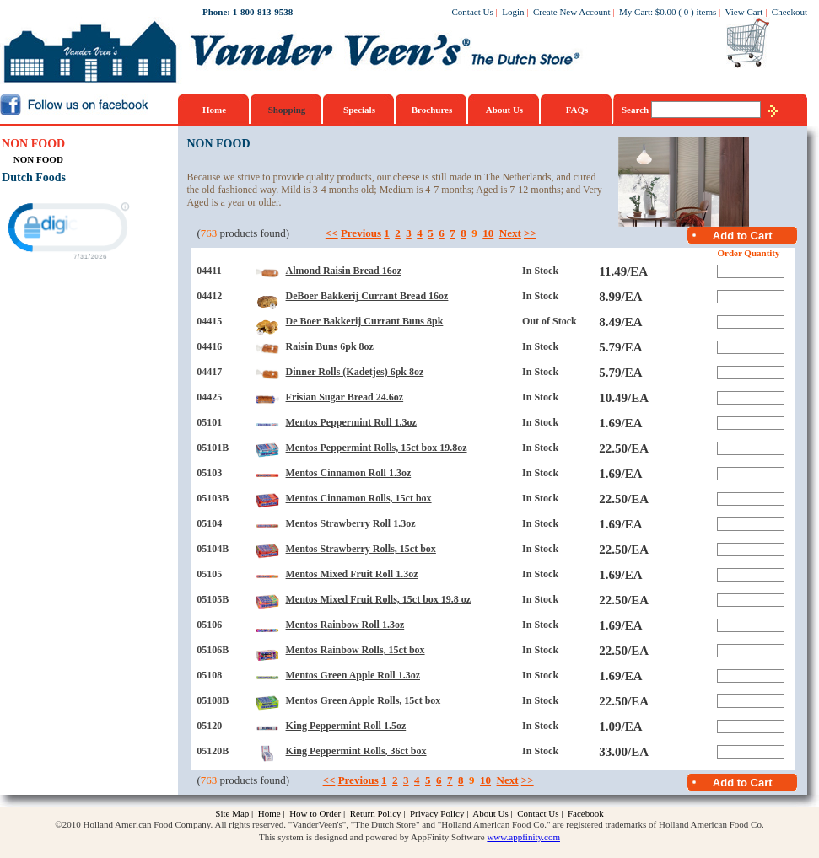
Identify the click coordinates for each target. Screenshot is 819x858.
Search (636, 110)
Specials (359, 110)
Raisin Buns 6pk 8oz (330, 346)
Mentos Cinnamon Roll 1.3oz (349, 473)
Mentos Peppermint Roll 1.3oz (351, 422)
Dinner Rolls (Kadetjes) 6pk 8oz (355, 372)
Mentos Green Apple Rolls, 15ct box (363, 700)
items (706, 12)
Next (510, 233)
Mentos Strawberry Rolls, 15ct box (361, 549)
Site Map (232, 813)
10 (487, 233)
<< (332, 233)
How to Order (315, 813)
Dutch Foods (34, 177)
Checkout (789, 12)
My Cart (634, 12)
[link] (66, 230)
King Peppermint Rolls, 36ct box (356, 751)
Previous (361, 233)
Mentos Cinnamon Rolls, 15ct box (359, 498)
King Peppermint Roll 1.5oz (346, 726)
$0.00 (665, 12)
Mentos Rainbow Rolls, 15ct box (355, 650)
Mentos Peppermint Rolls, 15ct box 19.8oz (376, 447)
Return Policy (375, 813)
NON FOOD (33, 143)
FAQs (577, 110)
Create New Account (572, 12)
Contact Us (472, 12)
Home (214, 110)
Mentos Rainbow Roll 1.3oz (345, 624)
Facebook (586, 813)
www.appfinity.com (523, 837)
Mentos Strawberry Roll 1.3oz (351, 523)
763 (209, 233)
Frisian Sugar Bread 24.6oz (345, 397)
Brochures (432, 110)
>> (530, 233)
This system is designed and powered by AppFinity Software (372, 837)
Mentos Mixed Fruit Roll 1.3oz (352, 574)
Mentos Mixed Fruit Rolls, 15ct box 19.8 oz (378, 599)
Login (513, 12)
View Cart (744, 12)
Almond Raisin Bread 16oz (343, 270)
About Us (504, 110)
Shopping (287, 110)
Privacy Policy (437, 813)
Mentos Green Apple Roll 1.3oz (353, 675)
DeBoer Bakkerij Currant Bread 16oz (367, 296)
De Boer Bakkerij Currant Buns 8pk (365, 321)
